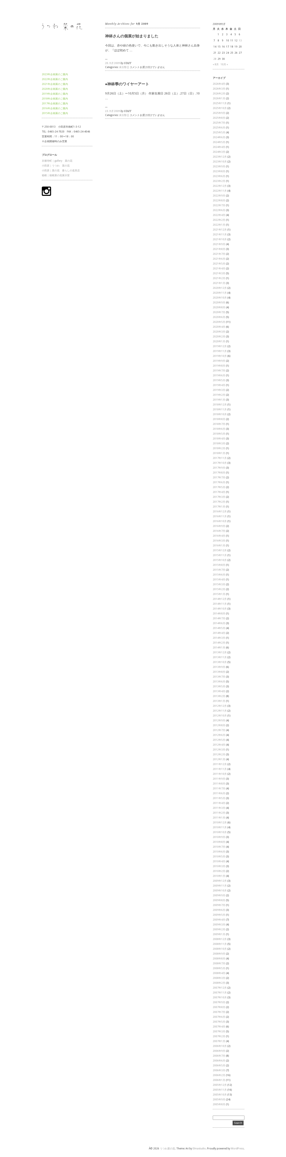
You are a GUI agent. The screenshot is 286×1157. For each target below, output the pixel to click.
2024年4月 (219, 147)
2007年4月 (219, 1026)
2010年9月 (219, 837)
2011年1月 (219, 817)
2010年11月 (220, 827)
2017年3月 (219, 496)
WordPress (237, 1148)
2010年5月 (219, 856)
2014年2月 (219, 642)
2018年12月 (220, 404)
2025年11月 (220, 103)
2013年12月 (220, 652)
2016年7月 (219, 530)
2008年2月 (219, 982)
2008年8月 (219, 958)
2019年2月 (219, 394)
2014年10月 (220, 608)
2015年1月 (219, 594)
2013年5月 (219, 686)
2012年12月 (220, 705)
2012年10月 (220, 715)
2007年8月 (219, 1007)
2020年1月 (219, 341)
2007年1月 (219, 1041)
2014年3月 (219, 637)
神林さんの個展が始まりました (131, 36)
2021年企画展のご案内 (55, 84)
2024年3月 (219, 151)
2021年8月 (219, 249)
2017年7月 (219, 477)
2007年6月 (219, 1016)
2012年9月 (219, 720)
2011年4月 (219, 803)
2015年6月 (219, 574)
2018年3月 (219, 443)
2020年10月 (220, 297)
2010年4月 (219, 861)
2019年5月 (219, 380)
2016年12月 (220, 511)
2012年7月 (219, 730)
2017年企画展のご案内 (55, 103)
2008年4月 (219, 973)
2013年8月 (219, 671)
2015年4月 (219, 579)
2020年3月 (219, 331)
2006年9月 (219, 1050)
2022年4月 (219, 215)
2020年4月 (219, 326)
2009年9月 (219, 895)
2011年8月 (219, 783)
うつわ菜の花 (49, 10)
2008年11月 (220, 944)
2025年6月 (219, 127)
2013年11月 (220, 657)
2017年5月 (219, 487)
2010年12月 (220, 822)
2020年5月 (219, 322)
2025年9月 (219, 113)
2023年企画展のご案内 (55, 74)
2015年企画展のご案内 (55, 113)
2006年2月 (219, 1075)
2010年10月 (220, 832)
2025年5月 (219, 132)
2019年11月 (220, 351)
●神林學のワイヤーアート (127, 84)
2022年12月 (220, 185)
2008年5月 (219, 968)
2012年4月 (219, 744)
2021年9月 (219, 244)
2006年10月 (220, 1046)
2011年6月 (219, 793)
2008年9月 (219, 953)
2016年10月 (220, 521)
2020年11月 (220, 292)
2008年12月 (220, 939)
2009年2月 (219, 929)
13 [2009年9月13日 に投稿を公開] (240, 40)
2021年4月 (219, 268)
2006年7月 (219, 1055)
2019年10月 (220, 356)
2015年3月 (219, 584)
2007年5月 (219, 1021)
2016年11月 (220, 516)
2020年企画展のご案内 (55, 88)
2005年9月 (219, 1099)
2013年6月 (219, 681)
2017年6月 (219, 482)
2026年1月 (219, 98)
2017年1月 (219, 506)
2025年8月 (219, 117)
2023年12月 (220, 156)
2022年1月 (219, 224)
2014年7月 (219, 618)
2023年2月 (219, 181)
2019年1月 (219, 399)
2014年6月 (219, 623)
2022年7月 (219, 205)
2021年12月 (220, 229)
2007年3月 (219, 1031)
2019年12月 (220, 346)
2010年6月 (219, 851)
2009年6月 (219, 910)
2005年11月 (220, 1089)
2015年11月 (220, 555)
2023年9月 (219, 166)
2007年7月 (219, 1012)
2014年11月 (220, 603)
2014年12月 (220, 599)
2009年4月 (219, 919)
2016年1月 (219, 545)
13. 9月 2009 (112, 111)
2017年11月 (220, 458)
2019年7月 (219, 370)
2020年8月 (219, 307)
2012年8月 (219, 725)
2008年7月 (219, 963)
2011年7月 (219, 788)
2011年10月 (220, 773)
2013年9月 (219, 667)
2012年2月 (219, 754)
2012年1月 (219, 759)
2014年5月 (219, 628)
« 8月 (216, 64)
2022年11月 (220, 190)
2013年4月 (219, 691)
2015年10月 (220, 560)
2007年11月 (220, 992)
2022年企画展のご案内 (55, 79)
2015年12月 (220, 550)
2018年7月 (219, 424)
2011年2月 (219, 812)
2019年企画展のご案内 (55, 93)
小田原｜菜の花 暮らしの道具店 (61, 170)
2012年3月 (219, 749)
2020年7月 (219, 312)
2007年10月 (220, 997)
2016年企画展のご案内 (55, 108)
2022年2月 (219, 219)
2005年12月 (220, 1084)
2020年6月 (219, 317)
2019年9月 (219, 360)
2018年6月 (219, 428)
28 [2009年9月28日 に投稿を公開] (214, 58)
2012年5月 (219, 739)
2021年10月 (220, 239)
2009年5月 (219, 914)
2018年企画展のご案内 (55, 98)
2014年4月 (219, 633)
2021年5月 (219, 263)
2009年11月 (220, 885)
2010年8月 (219, 841)
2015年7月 (219, 569)
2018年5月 (219, 433)
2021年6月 (219, 258)
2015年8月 (219, 564)
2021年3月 (219, 273)
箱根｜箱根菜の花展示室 (56, 175)
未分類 (123, 67)
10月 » (224, 64)
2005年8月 (219, 1104)
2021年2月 (219, 278)
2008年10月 (220, 948)
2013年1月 (219, 701)
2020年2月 (219, 336)
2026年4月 (219, 83)
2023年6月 (219, 176)
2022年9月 (219, 195)
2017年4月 (219, 492)
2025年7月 (219, 122)
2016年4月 (219, 535)
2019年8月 (219, 365)
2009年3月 (219, 924)
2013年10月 (220, 662)
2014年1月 (219, 647)
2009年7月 (219, 905)
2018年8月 (219, 419)
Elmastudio (199, 1148)
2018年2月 (219, 448)
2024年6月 (219, 137)
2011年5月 (219, 798)
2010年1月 (219, 876)
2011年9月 (219, 778)
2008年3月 (219, 978)
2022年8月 (219, 200)
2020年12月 (220, 288)
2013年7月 (219, 676)
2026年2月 (219, 93)
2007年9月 (219, 1002)
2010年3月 (219, 866)
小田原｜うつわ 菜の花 (56, 165)
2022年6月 (219, 210)
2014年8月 (219, 613)
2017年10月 (220, 462)
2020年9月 (219, 302)
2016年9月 (219, 526)
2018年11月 (220, 409)
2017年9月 (219, 467)
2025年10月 (220, 108)
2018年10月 (220, 414)
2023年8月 (219, 171)
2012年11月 (220, 710)
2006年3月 (219, 1070)
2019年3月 (219, 390)
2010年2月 (219, 871)
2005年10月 (220, 1094)
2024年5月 (219, 142)
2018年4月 (219, 438)
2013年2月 (219, 696)
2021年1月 (219, 283)
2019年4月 (219, 385)
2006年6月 (219, 1060)
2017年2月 (219, 501)
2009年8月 (219, 900)
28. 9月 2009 (112, 63)
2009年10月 (220, 890)
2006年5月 (219, 1065)
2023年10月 (220, 161)
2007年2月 (219, 1036)
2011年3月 (219, 807)
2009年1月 (219, 934)
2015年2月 (219, 589)
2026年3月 (219, 88)
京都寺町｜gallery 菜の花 (57, 160)
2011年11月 (220, 769)
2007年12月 (220, 987)
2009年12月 (220, 880)
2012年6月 (219, 735)
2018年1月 (219, 453)
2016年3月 (219, 540)
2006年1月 (219, 1080)
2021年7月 (219, 253)
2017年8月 (219, 472)
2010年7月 (219, 846)
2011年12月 (220, 764)
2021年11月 (220, 234)
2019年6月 (219, 375)
